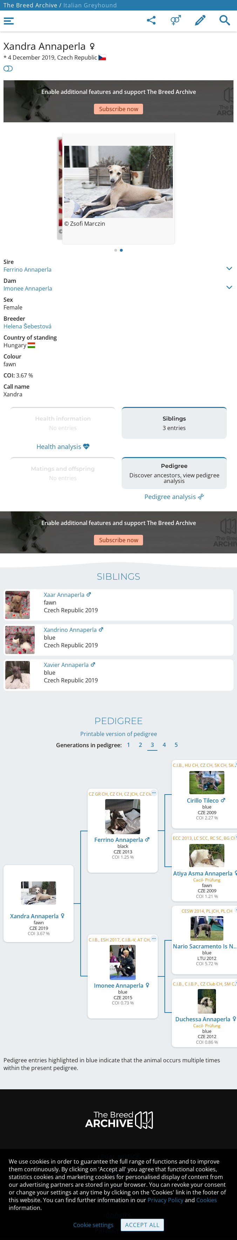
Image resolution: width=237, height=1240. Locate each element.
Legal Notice (119, 1122)
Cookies (206, 1200)
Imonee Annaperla (28, 267)
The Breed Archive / (33, 5)
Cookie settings (93, 1225)
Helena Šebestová (28, 305)
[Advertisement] (118, 90)
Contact (119, 1136)
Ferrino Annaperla (28, 248)
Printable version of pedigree (118, 699)
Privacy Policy (165, 1200)
